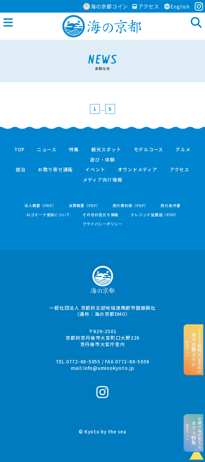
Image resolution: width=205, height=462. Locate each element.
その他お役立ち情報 (100, 215)
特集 (74, 149)
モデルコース (149, 149)
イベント (95, 169)
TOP (19, 149)
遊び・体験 (102, 159)
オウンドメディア (137, 169)
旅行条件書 (171, 205)
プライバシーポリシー (102, 224)
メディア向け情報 (103, 179)
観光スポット (106, 149)
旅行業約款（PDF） (131, 205)
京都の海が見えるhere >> (193, 433)
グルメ (182, 149)
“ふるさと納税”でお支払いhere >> (193, 349)
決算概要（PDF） (84, 205)
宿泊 (21, 169)
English (177, 6)
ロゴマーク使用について (48, 215)
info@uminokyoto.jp (108, 367)
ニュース (47, 149)
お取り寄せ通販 (55, 169)
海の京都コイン (105, 6)
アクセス (145, 6)
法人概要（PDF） (40, 205)
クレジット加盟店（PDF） (155, 215)
